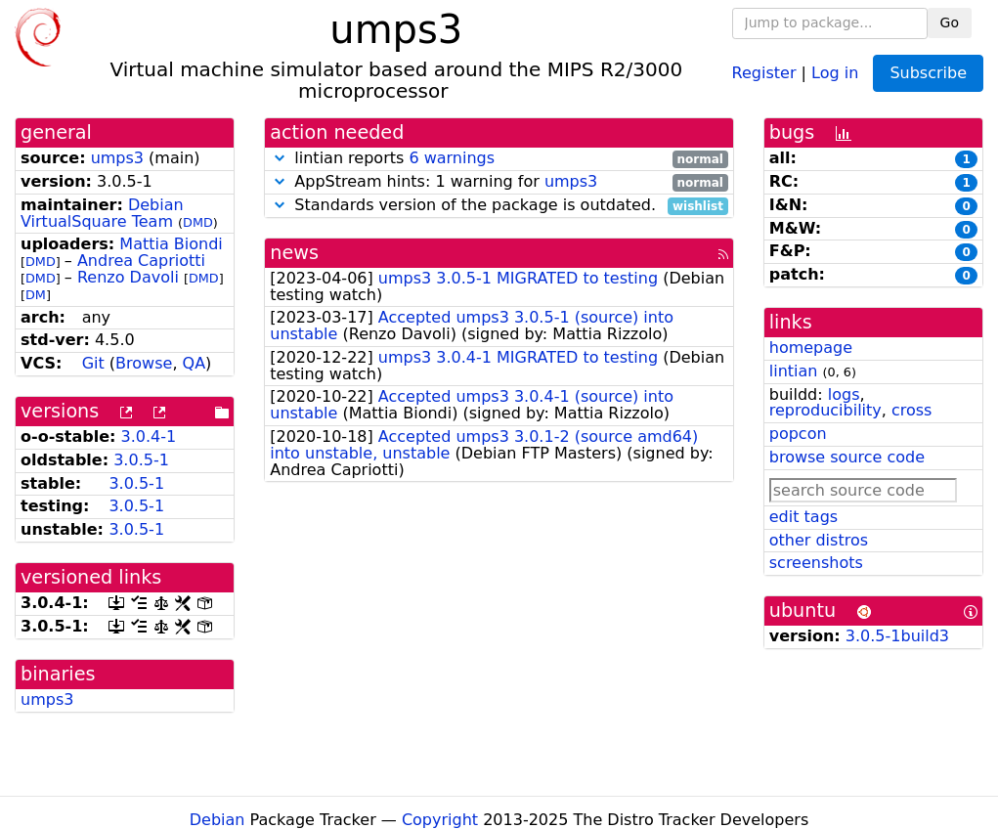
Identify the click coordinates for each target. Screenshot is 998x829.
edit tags (803, 516)
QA (194, 363)
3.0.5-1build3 (897, 636)
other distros (818, 540)
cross (911, 410)
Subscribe (928, 73)
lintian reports (499, 159)
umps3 (117, 158)
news (294, 252)
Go (949, 22)
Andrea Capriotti (141, 260)
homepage (810, 347)
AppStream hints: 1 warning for (499, 182)
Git (93, 363)
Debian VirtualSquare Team (102, 213)
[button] (279, 158)
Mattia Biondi (170, 244)
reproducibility (825, 410)
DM (35, 294)
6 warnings (452, 158)
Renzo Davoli (128, 277)
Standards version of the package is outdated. (499, 205)
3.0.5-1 (141, 460)
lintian (793, 371)
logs (844, 394)
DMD (198, 222)
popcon (798, 433)
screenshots (816, 562)
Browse (143, 363)
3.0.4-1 (149, 436)
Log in (834, 72)
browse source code (847, 457)
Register (764, 72)
